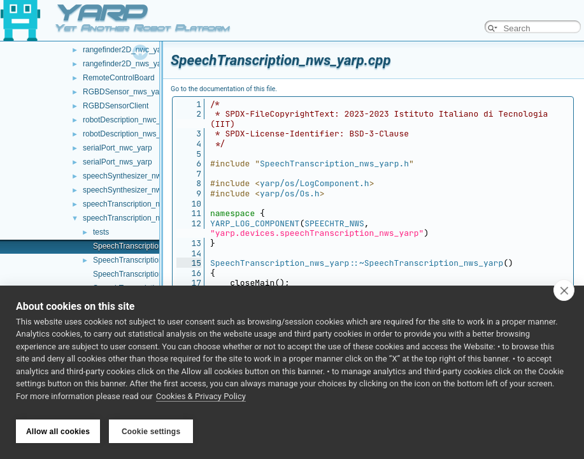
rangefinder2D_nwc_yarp (125, 49)
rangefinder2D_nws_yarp (125, 63)
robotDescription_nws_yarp (129, 133)
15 (188, 263)
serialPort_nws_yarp (117, 161)
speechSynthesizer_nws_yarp (133, 190)
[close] (563, 294)
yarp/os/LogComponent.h (314, 183)
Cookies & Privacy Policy (201, 400)
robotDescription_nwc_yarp (129, 119)
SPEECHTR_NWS (334, 223)
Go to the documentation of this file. (224, 89)
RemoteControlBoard (119, 77)
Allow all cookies (58, 431)
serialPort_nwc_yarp (117, 147)
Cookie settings (151, 431)
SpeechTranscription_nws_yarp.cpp (153, 246)
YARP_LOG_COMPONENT (254, 223)
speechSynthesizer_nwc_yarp (133, 175)
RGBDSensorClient (115, 105)
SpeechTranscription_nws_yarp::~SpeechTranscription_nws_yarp (356, 263)
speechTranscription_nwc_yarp (136, 204)
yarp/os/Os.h (290, 193)
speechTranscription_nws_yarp (136, 218)
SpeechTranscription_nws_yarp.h (149, 260)
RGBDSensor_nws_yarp (124, 91)
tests (101, 232)
